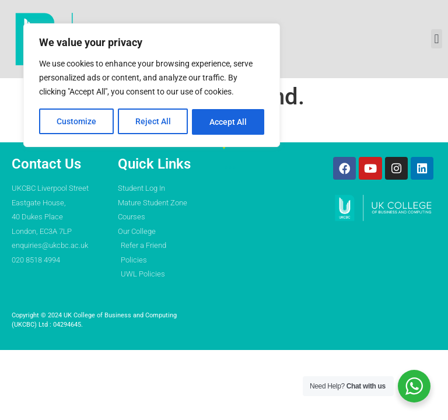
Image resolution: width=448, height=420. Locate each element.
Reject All (153, 120)
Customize (76, 120)
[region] (151, 84)
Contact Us (46, 164)
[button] (436, 38)
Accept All (228, 120)
